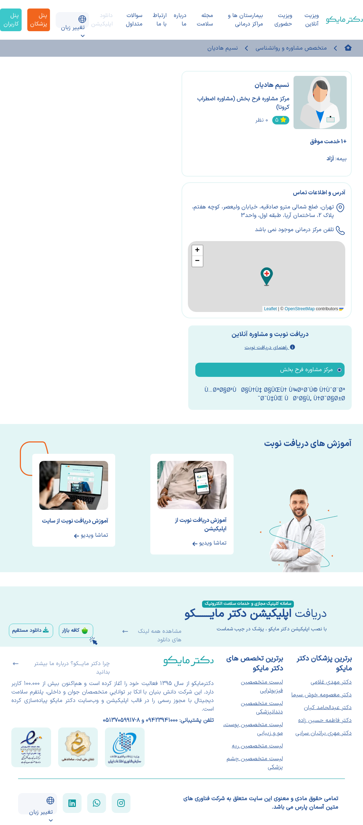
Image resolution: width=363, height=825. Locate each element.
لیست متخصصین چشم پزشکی (255, 762)
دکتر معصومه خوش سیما (321, 695)
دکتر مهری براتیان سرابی (323, 733)
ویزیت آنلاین (312, 19)
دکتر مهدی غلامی (331, 682)
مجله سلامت (205, 19)
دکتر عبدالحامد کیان (328, 707)
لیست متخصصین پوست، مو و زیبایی (253, 728)
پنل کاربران (11, 19)
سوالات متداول (134, 19)
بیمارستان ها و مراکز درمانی (245, 19)
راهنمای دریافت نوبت (270, 347)
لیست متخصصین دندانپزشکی (262, 707)
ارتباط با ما (160, 19)
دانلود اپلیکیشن (102, 19)
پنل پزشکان (38, 19)
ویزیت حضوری (283, 19)
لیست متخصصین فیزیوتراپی (262, 686)
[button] (267, 276)
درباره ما (180, 19)
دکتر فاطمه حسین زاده (325, 720)
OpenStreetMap (300, 308)
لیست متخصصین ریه (257, 746)
